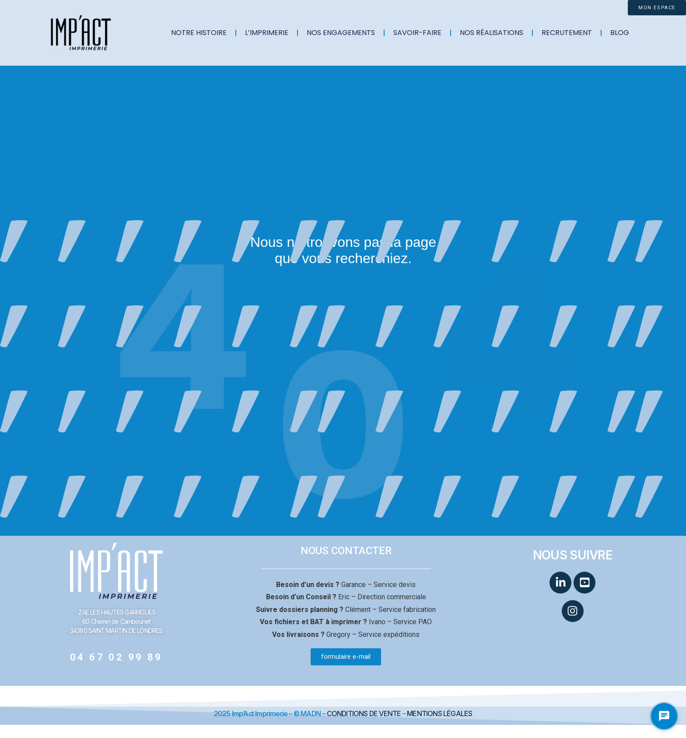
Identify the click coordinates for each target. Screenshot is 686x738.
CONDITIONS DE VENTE (364, 713)
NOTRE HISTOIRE (199, 33)
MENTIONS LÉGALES (439, 713)
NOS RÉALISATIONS (491, 33)
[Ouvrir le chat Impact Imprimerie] (664, 716)
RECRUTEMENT (567, 33)
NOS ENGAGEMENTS (341, 33)
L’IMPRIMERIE (266, 33)
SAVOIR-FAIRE (417, 33)
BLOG (619, 33)
